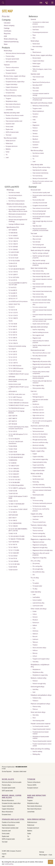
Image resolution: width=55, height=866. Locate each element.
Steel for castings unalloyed (40, 253)
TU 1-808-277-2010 (14, 466)
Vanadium (35, 114)
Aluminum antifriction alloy (40, 442)
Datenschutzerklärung (11, 42)
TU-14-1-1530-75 (13, 506)
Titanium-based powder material (42, 741)
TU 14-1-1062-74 (13, 241)
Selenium (35, 634)
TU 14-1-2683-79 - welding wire (17, 488)
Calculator (7, 23)
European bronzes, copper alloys (15, 81)
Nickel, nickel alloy (37, 473)
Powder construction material (40, 724)
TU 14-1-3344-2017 (14, 474)
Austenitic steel (10, 124)
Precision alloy (35, 359)
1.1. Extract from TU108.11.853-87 (18, 509)
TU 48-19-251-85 (13, 493)
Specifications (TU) (13, 227)
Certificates (7, 31)
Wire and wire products (15, 217)
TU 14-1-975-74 (13, 340)
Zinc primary (36, 563)
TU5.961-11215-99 (14, 238)
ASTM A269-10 (13, 391)
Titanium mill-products (12, 67)
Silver (34, 718)
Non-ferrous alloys (37, 150)
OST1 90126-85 (13, 424)
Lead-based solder (38, 606)
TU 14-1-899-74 (13, 332)
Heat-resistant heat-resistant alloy (42, 291)
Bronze (33, 498)
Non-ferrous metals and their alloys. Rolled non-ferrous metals (18, 210)
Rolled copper (36, 63)
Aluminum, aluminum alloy (40, 426)
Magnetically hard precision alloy (42, 364)
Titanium (7, 65)
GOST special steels (11, 62)
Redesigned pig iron (38, 397)
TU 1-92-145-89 (13, 324)
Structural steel (36, 190)
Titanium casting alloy (39, 533)
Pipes (34, 35)
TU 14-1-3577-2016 (14, 277)
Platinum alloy (37, 706)
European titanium (11, 73)
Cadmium (35, 639)
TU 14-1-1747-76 (13, 272)
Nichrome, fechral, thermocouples (15, 53)
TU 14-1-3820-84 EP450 (15, 523)
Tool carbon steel (37, 236)
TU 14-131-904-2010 (14, 439)
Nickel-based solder (38, 495)
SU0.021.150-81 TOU (14, 304)
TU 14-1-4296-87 (13, 235)
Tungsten (8, 98)
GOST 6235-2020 (13, 515)
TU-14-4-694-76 (13, 296)
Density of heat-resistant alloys (41, 167)
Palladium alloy (37, 698)
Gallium (35, 625)
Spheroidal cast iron (38, 418)
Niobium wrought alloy (39, 683)
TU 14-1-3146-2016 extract (16, 400)
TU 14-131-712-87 (13, 258)
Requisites (7, 33)
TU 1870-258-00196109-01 (16, 457)
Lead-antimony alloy (38, 603)
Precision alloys (10, 56)
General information (38, 27)
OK (50, 862)
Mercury (35, 653)
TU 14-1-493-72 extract (15, 371)
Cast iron (34, 391)
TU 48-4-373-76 (13, 263)
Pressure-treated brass (39, 522)
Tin (7, 154)
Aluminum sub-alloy (38, 445)
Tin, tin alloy (35, 578)
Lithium (35, 656)
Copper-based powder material (41, 729)
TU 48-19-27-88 (13, 491)
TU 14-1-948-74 (13, 338)
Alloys (34, 79)
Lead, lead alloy (36, 592)
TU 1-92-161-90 (13, 310)
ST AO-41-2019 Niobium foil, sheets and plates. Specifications (18, 427)
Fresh (50, 855)
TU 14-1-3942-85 (13, 526)
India (34, 119)
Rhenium (35, 131)
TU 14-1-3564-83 (13, 249)
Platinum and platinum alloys (40, 704)
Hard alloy (35, 661)
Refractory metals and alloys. (41, 105)
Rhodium (35, 620)
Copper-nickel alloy (38, 456)
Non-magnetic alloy (38, 385)
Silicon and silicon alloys (39, 647)
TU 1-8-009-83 (12, 463)
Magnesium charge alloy (39, 558)
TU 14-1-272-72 (13, 431)
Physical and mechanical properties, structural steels (40, 229)
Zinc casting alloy (37, 566)
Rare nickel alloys (37, 46)
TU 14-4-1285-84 (13, 255)
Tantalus (35, 133)
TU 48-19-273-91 (13, 570)
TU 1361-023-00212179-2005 (16, 536)
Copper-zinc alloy (36, 514)
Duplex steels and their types (41, 324)
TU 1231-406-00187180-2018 (16, 269)
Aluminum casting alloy (39, 437)
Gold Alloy (35, 689)
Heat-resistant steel (38, 77)
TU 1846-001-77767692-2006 (16, 539)
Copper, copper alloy (37, 451)
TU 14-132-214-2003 (14, 261)
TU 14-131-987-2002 (14, 564)
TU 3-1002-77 (12, 349)
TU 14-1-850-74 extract (15, 365)
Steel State (36, 29)
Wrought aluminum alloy (40, 439)
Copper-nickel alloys (11, 84)
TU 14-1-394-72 (13, 520)
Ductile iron (36, 404)
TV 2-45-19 (11, 307)
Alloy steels (36, 88)
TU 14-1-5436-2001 (14, 553)
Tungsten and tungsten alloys (41, 659)
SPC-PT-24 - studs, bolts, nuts (17, 394)
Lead (7, 157)
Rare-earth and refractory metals (41, 103)
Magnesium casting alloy (40, 545)
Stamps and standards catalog (17, 346)
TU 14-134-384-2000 (14, 482)
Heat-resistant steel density (40, 173)
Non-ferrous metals (10, 138)
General (33, 19)
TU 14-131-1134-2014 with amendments (16, 442)
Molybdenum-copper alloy (40, 675)
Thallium (35, 645)
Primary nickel (37, 476)
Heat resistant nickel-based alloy (42, 487)
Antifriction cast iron (38, 412)
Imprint (4, 854)
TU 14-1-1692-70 (13, 244)
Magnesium (36, 125)
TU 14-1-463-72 (13, 326)
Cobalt (34, 122)
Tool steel (8, 135)
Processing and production (40, 32)
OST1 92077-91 (13, 421)
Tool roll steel (36, 242)
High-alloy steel (37, 226)
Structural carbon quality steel (41, 192)
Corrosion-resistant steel (40, 307)
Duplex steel (9, 129)
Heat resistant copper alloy (40, 459)
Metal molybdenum (38, 111)
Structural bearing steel (39, 211)
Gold (34, 692)
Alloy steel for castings (39, 260)
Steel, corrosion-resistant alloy (41, 300)
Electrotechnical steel (38, 350)
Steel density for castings (40, 170)
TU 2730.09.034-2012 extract (16, 408)
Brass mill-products (11, 90)
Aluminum (36, 156)
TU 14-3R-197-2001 (14, 252)
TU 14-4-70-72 (12, 287)
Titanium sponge (37, 528)
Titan (32, 49)
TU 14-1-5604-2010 (14, 477)
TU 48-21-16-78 (13, 533)
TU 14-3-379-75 (13, 280)
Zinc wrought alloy (38, 569)
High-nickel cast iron (38, 415)
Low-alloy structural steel (40, 203)
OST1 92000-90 (13, 230)
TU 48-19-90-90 (13, 567)
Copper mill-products (12, 87)
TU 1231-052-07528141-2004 (16, 454)
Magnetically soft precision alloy (42, 361)
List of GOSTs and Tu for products (18, 301)
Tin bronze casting (38, 500)
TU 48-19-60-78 (13, 266)
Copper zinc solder (38, 516)
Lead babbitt (36, 597)
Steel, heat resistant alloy (39, 268)
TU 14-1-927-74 (13, 335)
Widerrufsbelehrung (10, 39)
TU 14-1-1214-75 (13, 315)
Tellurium (35, 642)
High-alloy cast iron (38, 410)
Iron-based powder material (41, 726)
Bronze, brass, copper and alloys (14, 76)
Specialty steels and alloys (39, 327)
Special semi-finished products (41, 82)
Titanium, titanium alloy (38, 525)
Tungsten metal (37, 108)
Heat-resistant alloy (38, 294)
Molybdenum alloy (38, 672)
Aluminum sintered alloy (40, 448)
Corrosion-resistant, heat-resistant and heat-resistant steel (42, 320)
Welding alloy (36, 754)
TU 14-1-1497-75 (13, 363)
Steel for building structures (40, 332)
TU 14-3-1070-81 (13, 556)
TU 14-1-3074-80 (13, 246)
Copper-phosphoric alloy (40, 462)
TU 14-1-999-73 (13, 512)
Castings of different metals (16, 224)
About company (9, 25)
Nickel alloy (36, 482)
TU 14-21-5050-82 (13, 561)
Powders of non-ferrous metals (14, 115)
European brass (10, 93)
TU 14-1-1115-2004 (14, 550)
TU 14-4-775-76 (13, 558)
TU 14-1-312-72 (13, 357)
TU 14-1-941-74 (13, 544)
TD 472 (10, 321)
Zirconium (35, 136)
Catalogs (6, 28)
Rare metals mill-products (13, 104)
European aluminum (12, 146)
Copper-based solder (39, 470)
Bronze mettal (37, 58)
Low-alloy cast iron (38, 407)
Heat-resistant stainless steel (14, 121)
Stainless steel (35, 74)
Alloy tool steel (37, 239)
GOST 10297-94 (13, 416)
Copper (35, 454)
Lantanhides (9, 109)
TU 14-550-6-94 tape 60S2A (16, 485)
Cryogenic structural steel (40, 205)
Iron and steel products (15, 195)
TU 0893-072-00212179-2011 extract (19, 374)
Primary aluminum (38, 428)
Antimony (35, 631)
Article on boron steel (15, 384)
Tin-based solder (37, 586)
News (6, 44)
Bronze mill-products (12, 79)
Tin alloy (35, 589)
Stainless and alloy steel (12, 113)
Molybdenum (36, 669)
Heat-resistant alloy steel (40, 297)
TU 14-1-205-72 (13, 351)
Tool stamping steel (38, 244)
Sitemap (41, 852)
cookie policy (9, 864)
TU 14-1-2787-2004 (14, 471)
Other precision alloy (38, 388)
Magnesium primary (38, 542)
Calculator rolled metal (19, 771)
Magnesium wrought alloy (40, 547)
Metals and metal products (15, 204)
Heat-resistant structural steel (41, 208)
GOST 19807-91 (13, 418)
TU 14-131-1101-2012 (14, 479)
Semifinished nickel (38, 479)
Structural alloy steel (38, 200)
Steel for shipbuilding (39, 329)
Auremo (14, 3)
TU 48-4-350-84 (13, 446)
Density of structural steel (40, 178)
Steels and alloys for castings (40, 250)
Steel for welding (37, 751)
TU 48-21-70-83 (13, 449)
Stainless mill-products (12, 118)
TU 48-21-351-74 (13, 501)
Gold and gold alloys (37, 687)
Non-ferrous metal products (17, 201)
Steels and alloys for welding (40, 749)
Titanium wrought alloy (39, 536)
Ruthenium (36, 622)
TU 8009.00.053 (13, 460)
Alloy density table (37, 164)
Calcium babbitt (37, 600)
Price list (5, 16)
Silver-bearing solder (38, 720)
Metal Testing (12, 198)
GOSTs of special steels (12, 132)
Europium (35, 147)
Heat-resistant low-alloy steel (41, 274)
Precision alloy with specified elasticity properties (41, 377)
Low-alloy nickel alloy (39, 484)
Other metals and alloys (38, 609)
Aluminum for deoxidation (40, 434)
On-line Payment (7, 771)
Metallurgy (10, 190)
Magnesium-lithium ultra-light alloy (43, 550)
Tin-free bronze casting (39, 506)
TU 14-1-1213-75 (13, 313)
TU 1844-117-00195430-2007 (16, 504)
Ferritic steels (9, 126)
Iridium (35, 614)
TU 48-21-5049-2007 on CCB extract (18, 403)
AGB (5, 36)
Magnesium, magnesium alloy (41, 539)
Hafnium (35, 117)
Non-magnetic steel (38, 335)
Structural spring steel (39, 214)
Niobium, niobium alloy (38, 678)
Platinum (35, 709)
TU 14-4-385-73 (13, 290)
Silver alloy (36, 715)
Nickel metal (36, 44)
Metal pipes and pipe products (17, 214)
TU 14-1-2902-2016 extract (16, 368)
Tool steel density (37, 176)
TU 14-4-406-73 (13, 293)
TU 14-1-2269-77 (13, 274)
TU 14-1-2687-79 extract (15, 397)
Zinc (34, 574)
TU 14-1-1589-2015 (14, 468)
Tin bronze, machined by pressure (42, 503)
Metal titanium (37, 52)
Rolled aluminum (10, 140)
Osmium (35, 617)
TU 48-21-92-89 (13, 452)
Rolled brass (36, 66)
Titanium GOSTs (10, 70)
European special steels (12, 59)
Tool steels (36, 91)
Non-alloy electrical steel (39, 356)
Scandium (35, 145)
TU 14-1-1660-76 (13, 318)
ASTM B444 (12, 377)
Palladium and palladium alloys (41, 695)
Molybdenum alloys (11, 101)
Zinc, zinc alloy (35, 561)
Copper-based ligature (39, 468)
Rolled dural (9, 143)
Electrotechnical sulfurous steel (41, 353)
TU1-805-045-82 (13, 233)
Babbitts (8, 149)
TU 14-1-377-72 (13, 360)
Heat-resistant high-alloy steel (41, 276)
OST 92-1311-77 (13, 298)
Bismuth (35, 636)
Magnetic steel (37, 338)
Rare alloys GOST (37, 85)
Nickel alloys (8, 51)
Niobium (35, 128)
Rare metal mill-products (13, 107)
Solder (7, 152)
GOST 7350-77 (12, 518)
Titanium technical (38, 530)
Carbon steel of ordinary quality (18, 206)
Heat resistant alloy (38, 271)
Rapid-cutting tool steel (39, 247)
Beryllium (35, 139)
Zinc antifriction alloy (38, 572)
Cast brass (35, 519)
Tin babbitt (36, 583)
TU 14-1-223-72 (13, 354)
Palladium (35, 701)
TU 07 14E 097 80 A (14, 542)
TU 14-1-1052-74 (13, 343)
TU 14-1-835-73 (13, 329)
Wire (34, 38)
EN (41, 2)
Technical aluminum (38, 431)
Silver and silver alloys (38, 712)
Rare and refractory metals (12, 96)
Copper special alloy (38, 465)
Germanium (36, 142)
